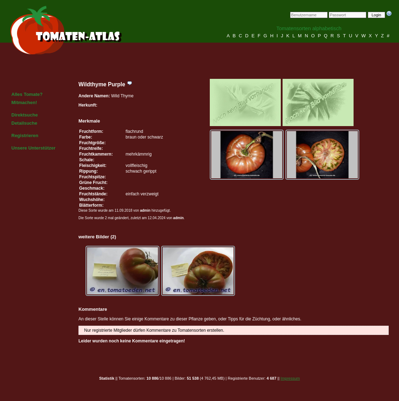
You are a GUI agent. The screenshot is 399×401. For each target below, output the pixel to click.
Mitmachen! (24, 102)
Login (376, 15)
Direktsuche (24, 115)
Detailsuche (24, 123)
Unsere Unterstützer (33, 148)
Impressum (290, 378)
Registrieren (24, 135)
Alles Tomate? (27, 94)
